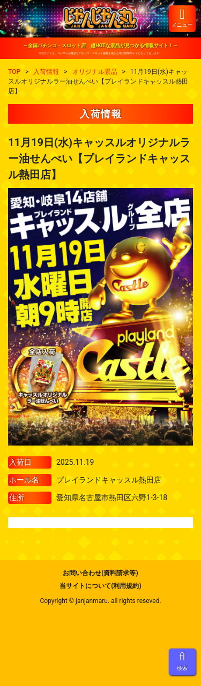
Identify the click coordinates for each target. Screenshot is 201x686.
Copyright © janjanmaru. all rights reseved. (100, 601)
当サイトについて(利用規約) (100, 586)
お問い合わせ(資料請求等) (100, 573)
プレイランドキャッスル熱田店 (108, 480)
